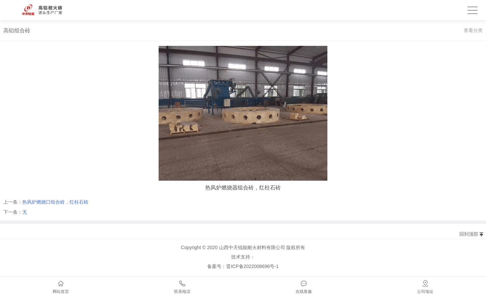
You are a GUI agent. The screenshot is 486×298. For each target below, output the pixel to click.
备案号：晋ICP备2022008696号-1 (243, 266)
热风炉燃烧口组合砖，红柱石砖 (55, 202)
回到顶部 (468, 234)
